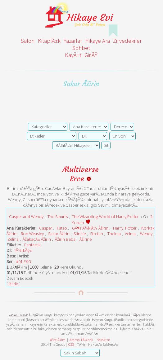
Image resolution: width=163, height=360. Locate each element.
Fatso (62, 228)
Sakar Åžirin (59, 233)
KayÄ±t (73, 55)
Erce (80, 178)
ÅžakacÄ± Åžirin (37, 239)
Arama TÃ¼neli (81, 339)
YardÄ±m (103, 339)
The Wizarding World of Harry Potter (105, 216)
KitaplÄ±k (49, 40)
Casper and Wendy (26, 216)
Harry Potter (124, 228)
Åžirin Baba (65, 239)
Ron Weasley (32, 233)
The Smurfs (58, 216)
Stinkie (80, 233)
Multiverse (80, 169)
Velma (130, 233)
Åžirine (85, 239)
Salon (28, 40)
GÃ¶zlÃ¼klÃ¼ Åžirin (90, 228)
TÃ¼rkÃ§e (23, 250)
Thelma (114, 233)
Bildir (13, 284)
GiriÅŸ (90, 55)
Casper (45, 228)
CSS (71, 344)
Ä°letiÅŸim (58, 339)
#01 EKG (23, 261)
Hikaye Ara (97, 40)
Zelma (13, 239)
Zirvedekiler (127, 40)
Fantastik (32, 245)
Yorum (78, 222)
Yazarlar (73, 40)
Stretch (96, 233)
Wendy (146, 233)
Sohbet (81, 47)
